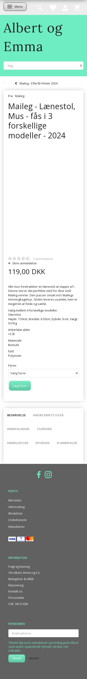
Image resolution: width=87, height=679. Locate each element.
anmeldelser (43, 259)
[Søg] (81, 65)
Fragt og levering (19, 566)
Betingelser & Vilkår (21, 579)
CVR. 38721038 (18, 604)
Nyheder (42, 443)
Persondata (16, 597)
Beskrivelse (16, 415)
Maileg (19, 96)
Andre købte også (48, 415)
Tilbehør (44, 429)
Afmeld (34, 658)
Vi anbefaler (67, 443)
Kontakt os (15, 591)
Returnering (15, 585)
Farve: (12, 365)
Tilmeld (17, 658)
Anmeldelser (17, 443)
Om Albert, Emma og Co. (24, 572)
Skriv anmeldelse (24, 263)
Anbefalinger (18, 429)
